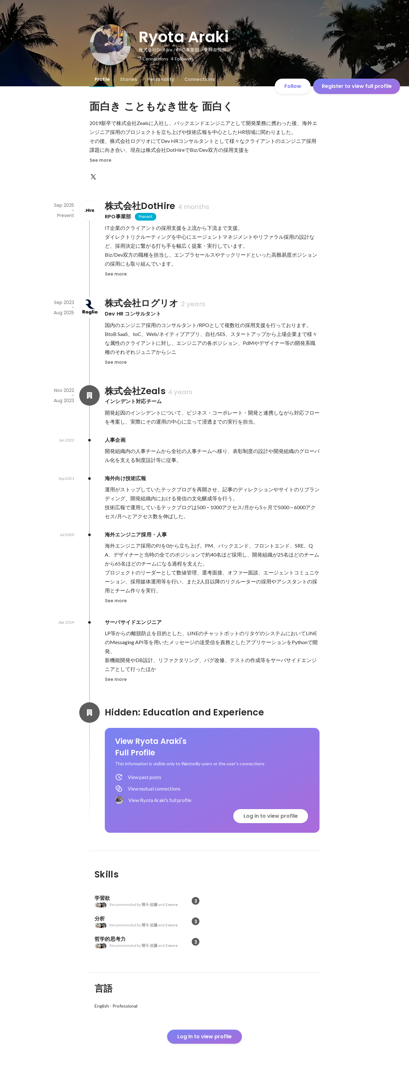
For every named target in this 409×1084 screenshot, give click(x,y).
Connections (199, 79)
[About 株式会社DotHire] (89, 210)
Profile (102, 79)
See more (100, 160)
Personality (160, 79)
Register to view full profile (357, 86)
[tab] (102, 79)
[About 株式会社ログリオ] (89, 307)
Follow (292, 86)
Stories (128, 79)
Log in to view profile (270, 816)
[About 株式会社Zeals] (89, 395)
